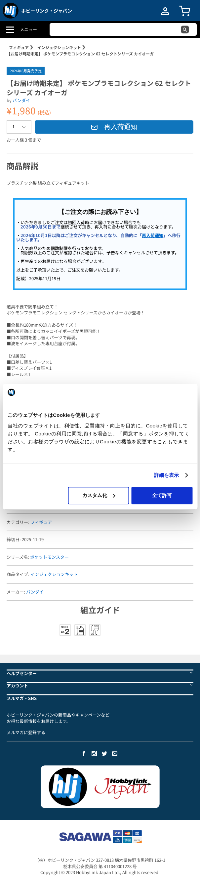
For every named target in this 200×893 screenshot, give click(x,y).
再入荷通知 (114, 126)
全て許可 (162, 495)
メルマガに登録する (26, 732)
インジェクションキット (59, 47)
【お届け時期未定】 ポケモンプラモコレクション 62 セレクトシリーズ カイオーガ (80, 53)
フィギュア (19, 47)
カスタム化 (98, 495)
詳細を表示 (166, 475)
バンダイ (21, 100)
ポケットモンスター (49, 557)
